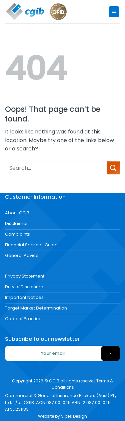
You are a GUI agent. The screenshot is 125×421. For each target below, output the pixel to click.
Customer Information (35, 197)
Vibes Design (74, 416)
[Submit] (113, 167)
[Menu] (114, 11)
